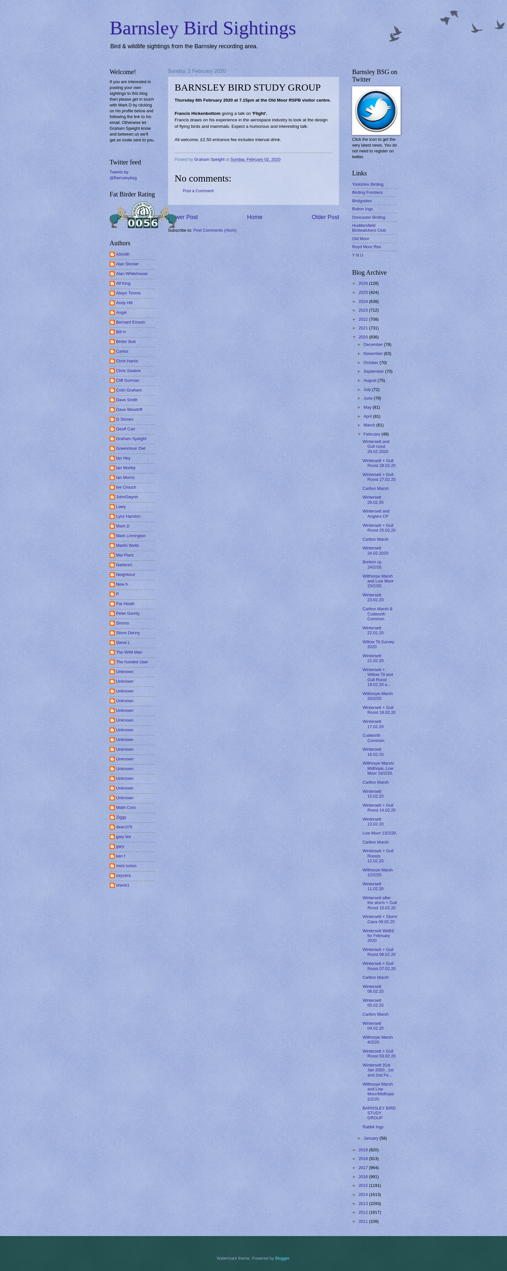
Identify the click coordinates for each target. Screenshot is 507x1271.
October (371, 362)
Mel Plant (125, 555)
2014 (364, 1194)
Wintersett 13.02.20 (372, 821)
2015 (364, 1185)
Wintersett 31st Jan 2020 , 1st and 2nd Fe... (378, 1070)
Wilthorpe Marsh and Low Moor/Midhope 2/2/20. (378, 1091)
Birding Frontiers (367, 192)
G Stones (125, 419)
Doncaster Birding (368, 217)
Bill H (121, 331)
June (368, 398)
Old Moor (360, 238)
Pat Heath (125, 603)
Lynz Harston (128, 516)
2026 (364, 283)
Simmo (122, 623)
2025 (364, 292)
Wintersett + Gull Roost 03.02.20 (378, 1053)
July (367, 389)
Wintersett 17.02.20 (372, 724)
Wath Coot (125, 807)
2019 (364, 1149)
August (370, 380)
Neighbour (125, 574)
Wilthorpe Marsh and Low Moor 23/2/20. (378, 581)
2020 (364, 337)
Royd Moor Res (366, 246)
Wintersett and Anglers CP (375, 513)
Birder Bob (126, 341)
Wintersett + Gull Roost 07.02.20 (378, 966)
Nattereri (124, 564)
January (371, 1138)
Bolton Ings (362, 208)
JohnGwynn (127, 496)
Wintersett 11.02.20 (372, 886)
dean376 (124, 826)
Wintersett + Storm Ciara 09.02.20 (379, 919)
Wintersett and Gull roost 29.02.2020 (375, 446)
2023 (364, 310)
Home (255, 217)
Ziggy (121, 817)
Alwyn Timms (128, 293)
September (374, 371)
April (368, 416)
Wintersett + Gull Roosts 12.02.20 (378, 855)
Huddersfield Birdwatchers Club (369, 228)
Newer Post (183, 217)
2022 (364, 319)
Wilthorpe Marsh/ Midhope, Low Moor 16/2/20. (378, 768)
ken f (120, 856)
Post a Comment (198, 190)
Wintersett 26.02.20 (372, 499)
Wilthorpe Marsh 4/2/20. (377, 1039)
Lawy (121, 506)
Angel (121, 312)
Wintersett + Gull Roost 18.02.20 (378, 710)
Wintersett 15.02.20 (372, 794)
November (373, 353)
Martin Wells (127, 545)
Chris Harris (127, 361)
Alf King (123, 283)
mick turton (126, 865)
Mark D (123, 526)
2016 (364, 1176)
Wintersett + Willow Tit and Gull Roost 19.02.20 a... (377, 677)
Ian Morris (125, 477)
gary (120, 846)
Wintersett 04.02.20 (372, 1026)
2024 (364, 301)
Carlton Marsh (375, 488)
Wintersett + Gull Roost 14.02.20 (378, 807)
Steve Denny (128, 632)
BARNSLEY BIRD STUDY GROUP (379, 1113)
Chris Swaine (128, 370)
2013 (364, 1203)
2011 (364, 1221)
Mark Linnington (131, 535)
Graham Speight (131, 438)
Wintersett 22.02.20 (372, 630)
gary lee (123, 836)
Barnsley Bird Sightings (203, 28)
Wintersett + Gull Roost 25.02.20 (378, 528)
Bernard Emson (130, 322)
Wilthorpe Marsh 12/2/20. (377, 872)
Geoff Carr (125, 428)
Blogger (282, 1258)
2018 (364, 1158)
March (369, 425)
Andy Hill (124, 302)
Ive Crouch (126, 487)
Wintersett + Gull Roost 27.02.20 (378, 477)
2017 (364, 1167)
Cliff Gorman (127, 380)
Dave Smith (127, 399)
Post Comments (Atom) (215, 230)
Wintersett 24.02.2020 (375, 550)
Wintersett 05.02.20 (372, 1003)
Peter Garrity (128, 613)
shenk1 (123, 885)
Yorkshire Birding (367, 184)
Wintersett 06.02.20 (372, 989)
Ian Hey (123, 458)
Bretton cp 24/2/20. (372, 564)
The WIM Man (129, 652)
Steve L (123, 642)
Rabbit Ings (372, 1126)
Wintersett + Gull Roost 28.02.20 (378, 463)
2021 (364, 328)
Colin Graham (129, 390)
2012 (364, 1212)
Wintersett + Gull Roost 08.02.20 (378, 952)
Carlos (122, 351)
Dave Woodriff (129, 409)
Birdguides (362, 200)
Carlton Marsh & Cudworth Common (377, 613)
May (367, 407)
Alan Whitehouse (131, 273)
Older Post (325, 217)
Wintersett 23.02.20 (372, 597)
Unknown (125, 671)
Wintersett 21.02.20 (372, 658)
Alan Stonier (127, 263)
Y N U (357, 255)
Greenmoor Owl (131, 448)
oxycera (123, 875)
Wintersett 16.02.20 (372, 752)
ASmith (123, 254)
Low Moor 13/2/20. (379, 833)
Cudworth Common (373, 738)
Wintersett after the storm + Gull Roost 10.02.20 (379, 902)
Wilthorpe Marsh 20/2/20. (377, 696)
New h (122, 584)
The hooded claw (132, 661)
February (372, 434)
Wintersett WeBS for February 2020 (378, 935)
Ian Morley (125, 467)
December (373, 344)
